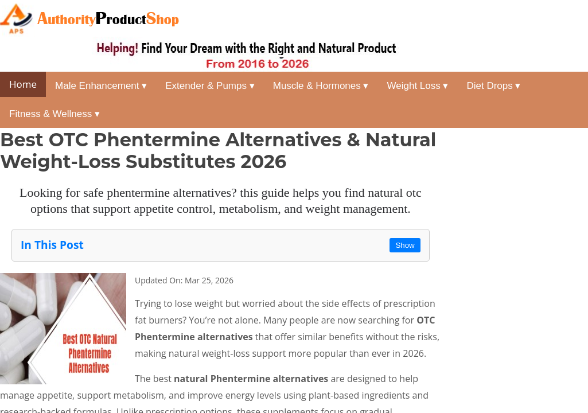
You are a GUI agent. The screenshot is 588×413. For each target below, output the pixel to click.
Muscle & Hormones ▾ (321, 85)
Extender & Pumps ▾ (209, 85)
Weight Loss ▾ (418, 85)
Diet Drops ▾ (493, 85)
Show (404, 245)
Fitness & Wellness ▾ (54, 113)
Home (23, 84)
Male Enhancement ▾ (101, 85)
